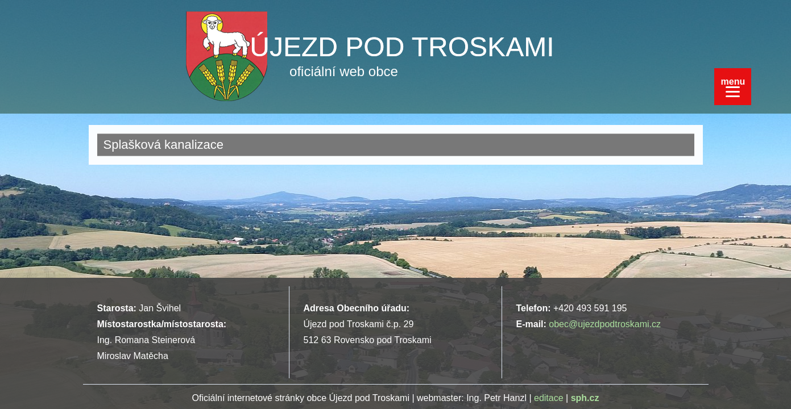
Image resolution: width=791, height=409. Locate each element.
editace (549, 398)
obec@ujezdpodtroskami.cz (605, 324)
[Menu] (732, 86)
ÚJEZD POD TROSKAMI (402, 47)
